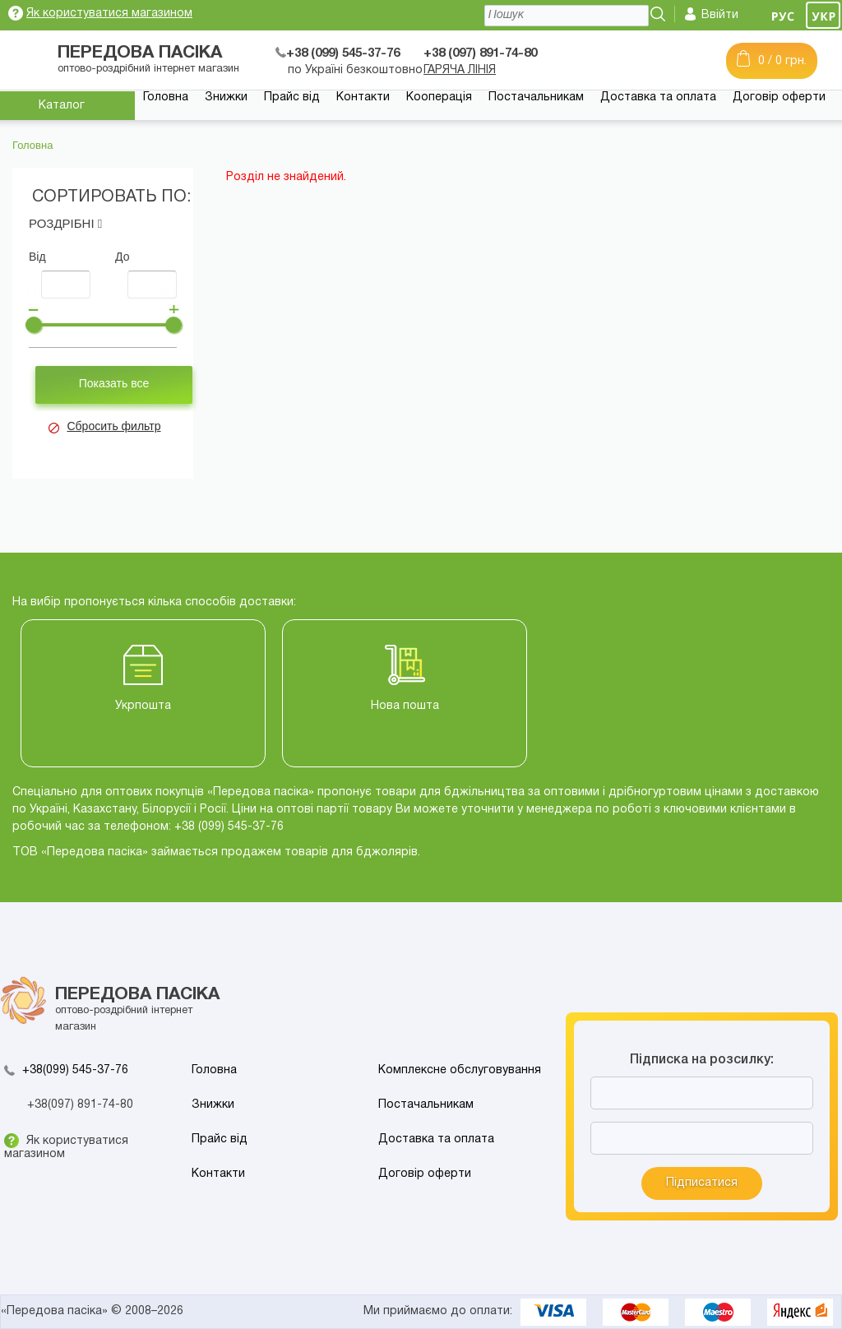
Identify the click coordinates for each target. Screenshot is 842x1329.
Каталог (62, 105)
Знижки (226, 97)
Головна (165, 97)
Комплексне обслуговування (459, 1070)
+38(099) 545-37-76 (75, 1070)
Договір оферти (779, 97)
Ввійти (719, 15)
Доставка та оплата (658, 97)
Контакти (363, 97)
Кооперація (439, 97)
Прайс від (292, 97)
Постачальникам (536, 97)
